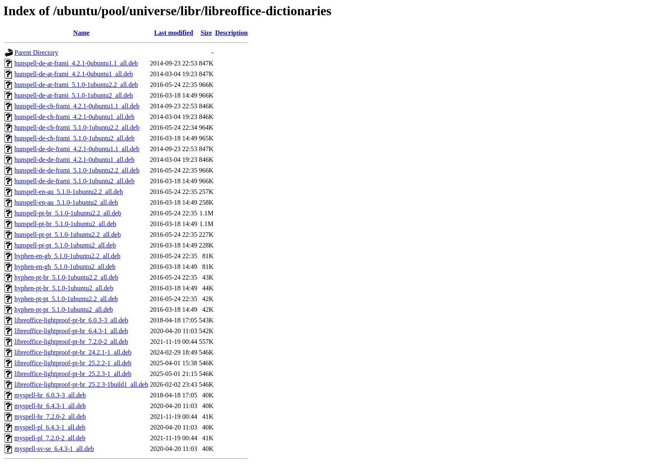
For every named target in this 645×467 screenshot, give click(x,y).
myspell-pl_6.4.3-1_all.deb (50, 427)
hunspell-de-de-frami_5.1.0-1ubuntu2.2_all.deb (76, 170)
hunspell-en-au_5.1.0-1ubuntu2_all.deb (66, 202)
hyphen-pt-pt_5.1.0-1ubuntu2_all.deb (63, 309)
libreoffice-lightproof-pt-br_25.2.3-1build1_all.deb (81, 384)
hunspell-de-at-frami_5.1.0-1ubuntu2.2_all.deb (76, 84)
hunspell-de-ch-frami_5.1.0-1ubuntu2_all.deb (74, 138)
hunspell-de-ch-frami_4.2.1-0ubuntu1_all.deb (74, 116)
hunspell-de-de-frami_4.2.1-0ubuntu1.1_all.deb (76, 148)
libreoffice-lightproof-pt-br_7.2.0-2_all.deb (71, 341)
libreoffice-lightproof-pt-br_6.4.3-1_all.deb (71, 330)
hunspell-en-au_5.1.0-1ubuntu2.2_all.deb (68, 191)
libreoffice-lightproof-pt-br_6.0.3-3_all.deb (71, 320)
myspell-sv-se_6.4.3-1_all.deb (54, 448)
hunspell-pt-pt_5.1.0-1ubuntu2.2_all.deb (67, 234)
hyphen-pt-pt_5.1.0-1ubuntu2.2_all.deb (66, 298)
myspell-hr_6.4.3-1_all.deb (50, 405)
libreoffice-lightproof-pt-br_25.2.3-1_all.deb (73, 373)
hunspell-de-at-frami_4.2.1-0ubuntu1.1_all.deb (76, 63)
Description (231, 32)
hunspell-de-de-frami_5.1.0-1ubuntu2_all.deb (74, 180)
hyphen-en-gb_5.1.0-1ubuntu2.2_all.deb (67, 255)
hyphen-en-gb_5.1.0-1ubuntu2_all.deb (65, 266)
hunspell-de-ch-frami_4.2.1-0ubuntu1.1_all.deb (76, 106)
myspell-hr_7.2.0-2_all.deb (50, 416)
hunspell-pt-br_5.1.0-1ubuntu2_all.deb (65, 223)
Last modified (173, 32)
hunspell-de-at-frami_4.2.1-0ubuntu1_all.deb (73, 73)
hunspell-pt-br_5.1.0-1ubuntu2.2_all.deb (67, 213)
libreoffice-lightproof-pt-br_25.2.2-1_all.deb (73, 363)
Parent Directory (36, 52)
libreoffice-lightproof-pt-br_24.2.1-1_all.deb (73, 352)
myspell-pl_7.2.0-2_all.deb (50, 437)
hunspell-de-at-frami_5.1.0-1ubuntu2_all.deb (73, 95)
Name (81, 32)
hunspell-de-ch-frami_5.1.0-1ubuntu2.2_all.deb (76, 127)
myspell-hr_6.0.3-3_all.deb (50, 395)
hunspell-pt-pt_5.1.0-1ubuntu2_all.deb (65, 245)
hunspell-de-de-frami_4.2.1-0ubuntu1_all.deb (74, 159)
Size (206, 32)
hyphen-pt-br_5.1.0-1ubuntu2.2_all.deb (66, 277)
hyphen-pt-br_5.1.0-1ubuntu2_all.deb (63, 288)
